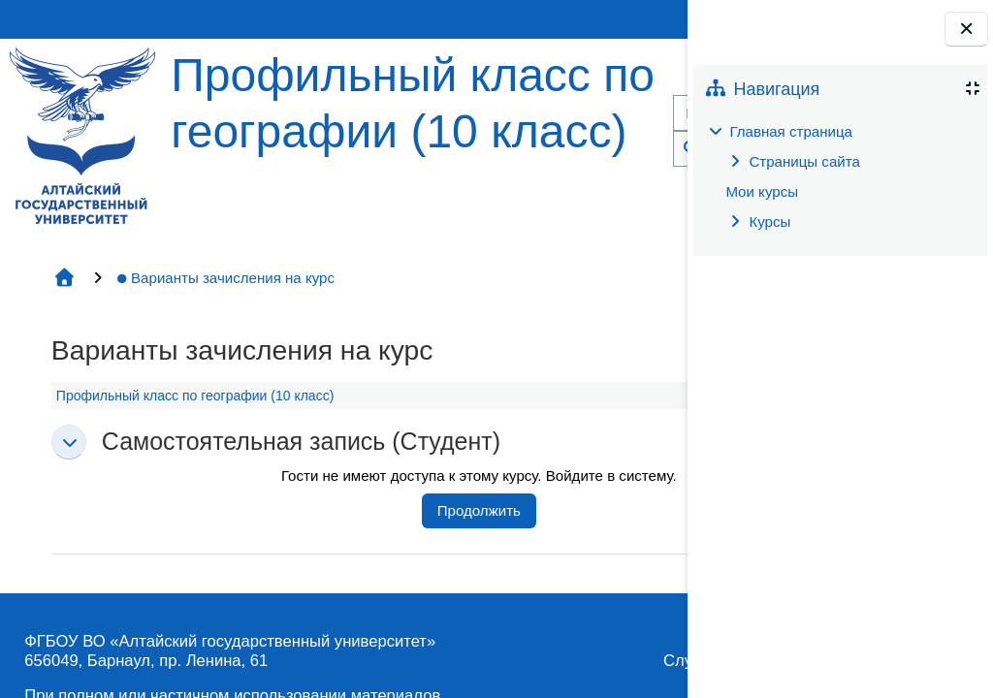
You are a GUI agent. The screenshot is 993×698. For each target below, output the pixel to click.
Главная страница (790, 131)
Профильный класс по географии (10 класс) (195, 395)
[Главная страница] (82, 134)
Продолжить (479, 510)
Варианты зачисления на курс (225, 278)
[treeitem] (840, 177)
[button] (68, 442)
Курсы (769, 221)
